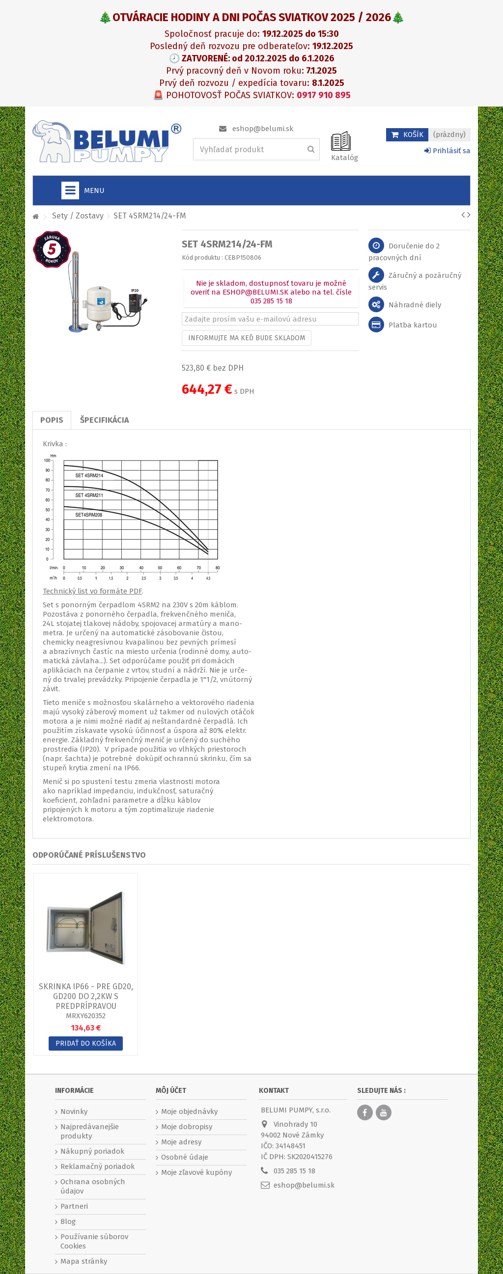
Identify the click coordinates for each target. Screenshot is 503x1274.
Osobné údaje (184, 1157)
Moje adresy (181, 1142)
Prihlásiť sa (447, 150)
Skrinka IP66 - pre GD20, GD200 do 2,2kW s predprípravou (86, 996)
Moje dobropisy (186, 1126)
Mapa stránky (83, 1261)
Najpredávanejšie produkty (89, 1131)
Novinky (73, 1111)
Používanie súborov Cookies (94, 1241)
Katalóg (344, 157)
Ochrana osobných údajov (92, 1186)
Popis (51, 420)
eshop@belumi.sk (262, 128)
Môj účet (171, 1090)
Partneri (74, 1206)
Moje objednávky (189, 1111)
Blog (68, 1221)
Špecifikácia (104, 420)
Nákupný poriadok (92, 1151)
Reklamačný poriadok (97, 1166)
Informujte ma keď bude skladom (246, 338)
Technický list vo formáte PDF (92, 591)
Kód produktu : (202, 257)
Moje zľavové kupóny (196, 1172)
